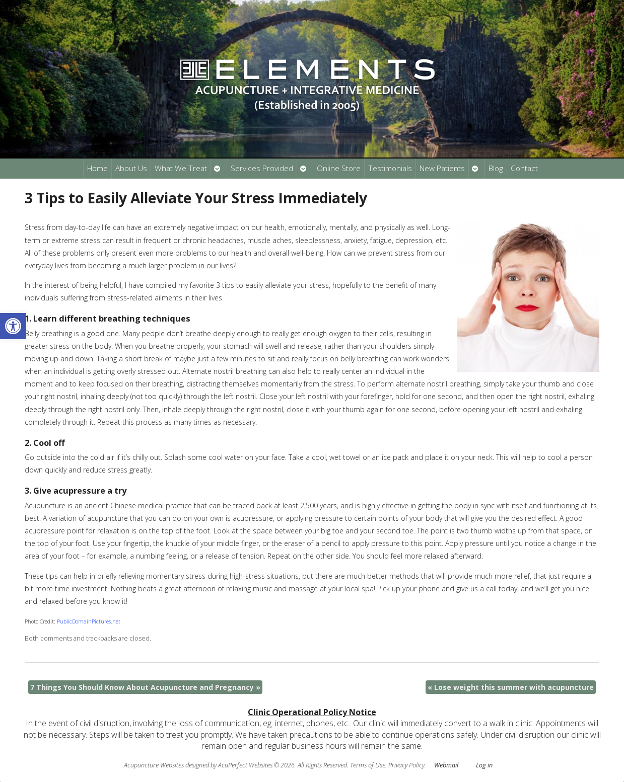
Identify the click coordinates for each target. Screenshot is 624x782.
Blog (496, 168)
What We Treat (181, 168)
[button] (13, 326)
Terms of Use (367, 765)
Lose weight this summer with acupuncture (511, 687)
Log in (484, 765)
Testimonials (390, 168)
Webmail (446, 765)
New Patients (442, 168)
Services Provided (262, 168)
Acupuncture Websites (154, 765)
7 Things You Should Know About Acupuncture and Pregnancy (145, 687)
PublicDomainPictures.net (88, 621)
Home (97, 168)
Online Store (339, 168)
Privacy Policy (406, 765)
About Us (131, 168)
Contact (524, 168)
